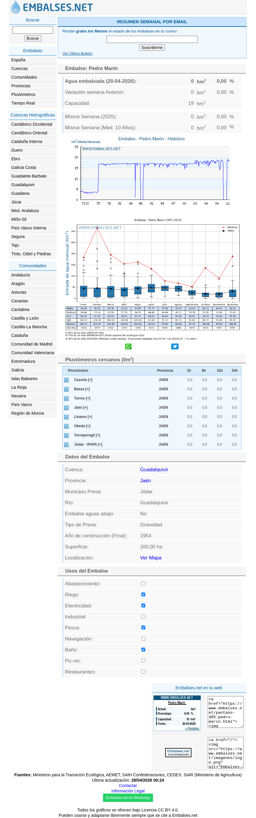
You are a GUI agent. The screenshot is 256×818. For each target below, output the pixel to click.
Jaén (145, 480)
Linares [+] (83, 417)
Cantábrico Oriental (29, 132)
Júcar (16, 202)
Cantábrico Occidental (31, 124)
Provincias (21, 85)
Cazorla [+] (83, 380)
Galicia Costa (23, 167)
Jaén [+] (81, 407)
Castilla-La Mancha (29, 326)
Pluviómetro (78, 370)
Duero (17, 150)
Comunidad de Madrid (31, 344)
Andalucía (20, 275)
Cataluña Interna (26, 141)
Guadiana (20, 193)
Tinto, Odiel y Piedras (31, 253)
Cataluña (19, 335)
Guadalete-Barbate (28, 176)
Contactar (128, 785)
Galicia (17, 370)
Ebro (15, 158)
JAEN (163, 380)
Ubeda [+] (82, 426)
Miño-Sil (18, 219)
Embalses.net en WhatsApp (128, 798)
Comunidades (24, 77)
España (18, 59)
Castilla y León (25, 318)
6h (204, 370)
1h (189, 370)
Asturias (18, 292)
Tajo (15, 245)
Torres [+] (82, 398)
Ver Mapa (151, 558)
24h (235, 370)
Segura (18, 236)
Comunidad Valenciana (32, 352)
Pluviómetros (23, 94)
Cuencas (19, 68)
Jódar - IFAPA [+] (88, 444)
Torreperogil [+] (87, 435)
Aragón (18, 283)
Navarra (18, 396)
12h (220, 370)
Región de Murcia (27, 413)
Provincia (165, 370)
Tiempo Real (23, 103)
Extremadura (23, 361)
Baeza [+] (82, 389)
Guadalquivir (23, 184)
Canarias (19, 300)
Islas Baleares (24, 378)
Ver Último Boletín (78, 54)
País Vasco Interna (28, 228)
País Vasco (21, 404)
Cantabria (20, 309)
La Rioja (18, 387)
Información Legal (127, 791)
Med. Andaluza (25, 210)
